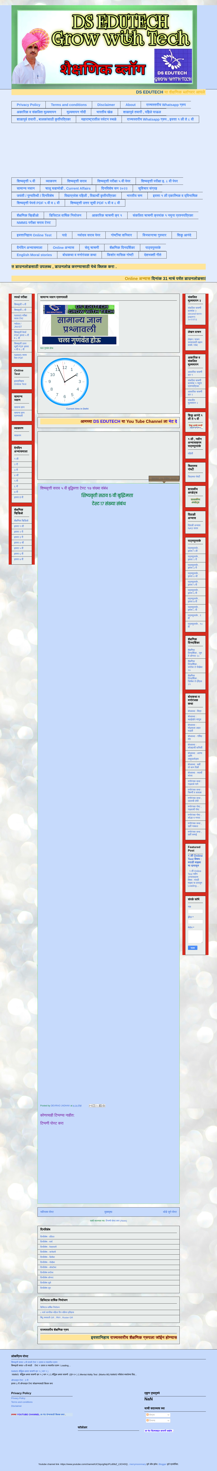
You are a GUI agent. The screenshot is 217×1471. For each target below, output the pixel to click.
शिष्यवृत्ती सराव (77, 181)
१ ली (16, 458)
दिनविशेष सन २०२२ (114, 188)
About (131, 105)
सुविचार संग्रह (147, 188)
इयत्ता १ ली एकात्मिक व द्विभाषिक (175, 196)
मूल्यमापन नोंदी (76, 112)
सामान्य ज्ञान (26, 188)
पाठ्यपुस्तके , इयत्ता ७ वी (193, 600)
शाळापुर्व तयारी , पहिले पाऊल (142, 112)
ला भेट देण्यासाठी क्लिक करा (68, 1414)
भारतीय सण (134, 196)
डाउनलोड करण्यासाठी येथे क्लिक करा (67, 266)
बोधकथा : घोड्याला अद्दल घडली (194, 728)
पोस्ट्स (150, 1415)
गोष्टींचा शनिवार (121, 235)
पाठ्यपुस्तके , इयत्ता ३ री (193, 566)
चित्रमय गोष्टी (194, 476)
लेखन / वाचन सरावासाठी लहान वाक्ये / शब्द (195, 342)
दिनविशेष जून (45, 1288)
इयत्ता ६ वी (18, 553)
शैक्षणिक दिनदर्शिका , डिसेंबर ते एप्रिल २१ (195, 680)
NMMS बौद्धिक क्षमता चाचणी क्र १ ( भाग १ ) (29, 1371)
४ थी (16, 475)
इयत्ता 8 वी (18, 497)
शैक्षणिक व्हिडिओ (21, 520)
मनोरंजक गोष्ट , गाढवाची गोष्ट (195, 808)
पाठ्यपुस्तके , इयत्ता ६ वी (193, 591)
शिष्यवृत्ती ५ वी (26, 181)
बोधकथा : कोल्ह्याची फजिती (195, 746)
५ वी (16, 480)
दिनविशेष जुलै (45, 1282)
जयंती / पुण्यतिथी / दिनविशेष (35, 196)
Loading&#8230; (109, 804)
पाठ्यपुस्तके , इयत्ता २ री (193, 558)
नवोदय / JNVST (18, 325)
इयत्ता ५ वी (18, 548)
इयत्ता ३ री (18, 537)
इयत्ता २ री (18, 531)
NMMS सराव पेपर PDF (20, 356)
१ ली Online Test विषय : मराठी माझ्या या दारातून (195, 860)
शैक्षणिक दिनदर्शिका (122, 247)
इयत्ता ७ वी (18, 559)
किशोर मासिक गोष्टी (120, 255)
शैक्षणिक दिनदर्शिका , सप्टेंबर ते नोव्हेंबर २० (195, 665)
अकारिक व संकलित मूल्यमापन (36, 112)
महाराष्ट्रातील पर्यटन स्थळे (99, 119)
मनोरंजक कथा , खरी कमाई (195, 833)
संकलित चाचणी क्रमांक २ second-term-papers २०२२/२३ (195, 313)
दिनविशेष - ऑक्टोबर (48, 1267)
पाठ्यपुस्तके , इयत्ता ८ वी (193, 608)
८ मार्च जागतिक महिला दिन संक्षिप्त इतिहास (57, 1312)
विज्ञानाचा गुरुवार (154, 235)
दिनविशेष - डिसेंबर (47, 1257)
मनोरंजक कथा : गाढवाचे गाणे (195, 783)
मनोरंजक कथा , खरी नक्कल (195, 825)
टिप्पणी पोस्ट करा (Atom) (116, 1220)
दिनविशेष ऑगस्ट (47, 1277)
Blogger (162, 1464)
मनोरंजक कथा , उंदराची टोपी (195, 799)
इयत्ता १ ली (19, 526)
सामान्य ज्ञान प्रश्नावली (19, 414)
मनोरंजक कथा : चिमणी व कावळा (195, 791)
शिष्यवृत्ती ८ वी (20, 310)
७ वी (16, 492)
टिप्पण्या (150, 1420)
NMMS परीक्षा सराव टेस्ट (34, 223)
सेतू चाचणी (92, 247)
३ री (16, 470)
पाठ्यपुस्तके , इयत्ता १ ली (193, 549)
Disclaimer (106, 105)
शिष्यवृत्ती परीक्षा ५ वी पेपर (113, 181)
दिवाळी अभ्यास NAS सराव (194, 527)
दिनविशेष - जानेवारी (48, 1252)
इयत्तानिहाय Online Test (34, 235)
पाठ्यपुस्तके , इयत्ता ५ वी (193, 583)
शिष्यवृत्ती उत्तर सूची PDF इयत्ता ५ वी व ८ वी (21, 346)
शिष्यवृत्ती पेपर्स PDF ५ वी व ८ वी (38, 203)
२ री (16, 464)
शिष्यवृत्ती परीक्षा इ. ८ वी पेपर (159, 181)
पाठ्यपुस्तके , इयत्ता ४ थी (193, 575)
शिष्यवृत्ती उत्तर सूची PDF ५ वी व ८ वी (95, 203)
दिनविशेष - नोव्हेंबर (47, 1262)
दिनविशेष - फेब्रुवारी (48, 1247)
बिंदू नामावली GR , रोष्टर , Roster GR (56, 1317)
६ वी (16, 486)
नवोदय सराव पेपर (88, 235)
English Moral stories (34, 255)
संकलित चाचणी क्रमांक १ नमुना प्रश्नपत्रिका (163, 215)
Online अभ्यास (63, 247)
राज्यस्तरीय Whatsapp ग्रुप (166, 105)
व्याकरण (51, 181)
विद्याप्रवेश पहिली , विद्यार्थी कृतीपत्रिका (90, 196)
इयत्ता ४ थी (19, 542)
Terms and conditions (69, 105)
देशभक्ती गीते (152, 255)
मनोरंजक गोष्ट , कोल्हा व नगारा (195, 816)
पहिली (190, 453)
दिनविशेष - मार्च (46, 1241)
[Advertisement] (95, 149)
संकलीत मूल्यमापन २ (193, 401)
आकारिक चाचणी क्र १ (107, 215)
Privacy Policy (28, 105)
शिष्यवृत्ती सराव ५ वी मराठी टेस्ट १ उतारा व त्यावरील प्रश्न (34, 1362)
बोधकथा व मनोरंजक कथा (79, 255)
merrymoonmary (137, 1464)
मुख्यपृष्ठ (108, 1211)
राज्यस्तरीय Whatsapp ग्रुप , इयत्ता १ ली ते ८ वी (160, 119)
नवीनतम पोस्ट (47, 1211)
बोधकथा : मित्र (194, 711)
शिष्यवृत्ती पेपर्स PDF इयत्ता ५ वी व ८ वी (21, 335)
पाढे (64, 235)
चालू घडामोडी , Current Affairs (68, 188)
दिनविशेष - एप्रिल (47, 1236)
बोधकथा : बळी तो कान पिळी (194, 766)
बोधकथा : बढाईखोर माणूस (194, 718)
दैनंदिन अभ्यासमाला (29, 247)
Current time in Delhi (77, 408)
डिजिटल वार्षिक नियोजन (65, 215)
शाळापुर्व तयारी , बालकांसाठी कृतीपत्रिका (44, 119)
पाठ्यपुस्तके (153, 247)
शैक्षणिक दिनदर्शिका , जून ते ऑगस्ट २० (195, 653)
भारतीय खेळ (104, 112)
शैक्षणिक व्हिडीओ (28, 215)
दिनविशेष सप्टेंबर (47, 1272)
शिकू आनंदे (184, 235)
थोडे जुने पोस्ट (170, 1211)
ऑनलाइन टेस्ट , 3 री (19, 1380)
